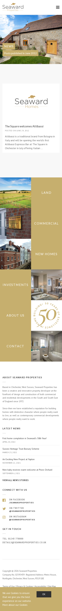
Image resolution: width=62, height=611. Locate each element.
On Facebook (31, 501)
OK (43, 594)
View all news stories (15, 480)
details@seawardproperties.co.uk (24, 542)
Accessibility (40, 586)
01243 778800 (15, 538)
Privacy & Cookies (25, 586)
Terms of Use (8, 586)
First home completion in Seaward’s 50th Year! (31, 440)
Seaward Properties (13, 7)
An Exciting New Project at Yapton (31, 461)
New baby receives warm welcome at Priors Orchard (31, 471)
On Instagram (31, 518)
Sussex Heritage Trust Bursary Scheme (31, 450)
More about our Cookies (14, 604)
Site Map (52, 586)
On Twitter (31, 510)
